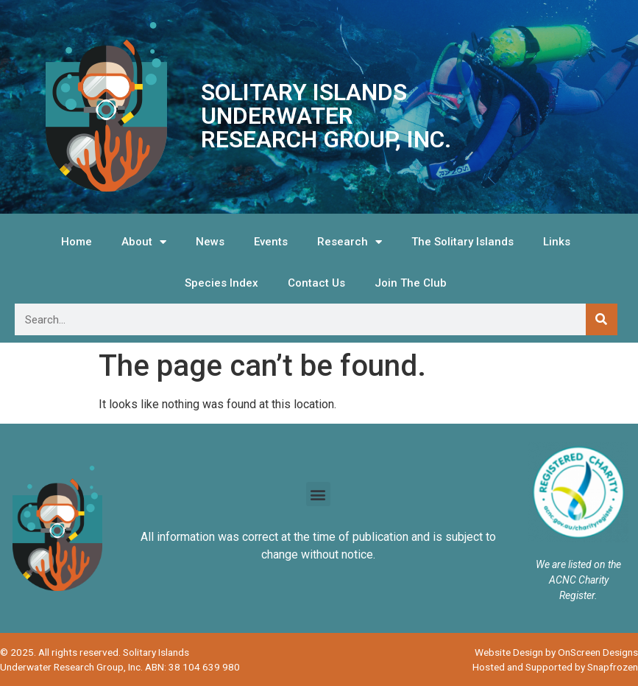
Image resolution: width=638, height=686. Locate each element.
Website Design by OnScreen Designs (556, 652)
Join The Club (411, 283)
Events (271, 241)
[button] (318, 494)
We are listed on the (578, 564)
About (143, 242)
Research (349, 242)
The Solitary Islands (462, 241)
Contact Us (316, 283)
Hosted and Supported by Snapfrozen (555, 667)
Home (76, 241)
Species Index (221, 283)
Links (556, 241)
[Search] (601, 319)
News (210, 241)
